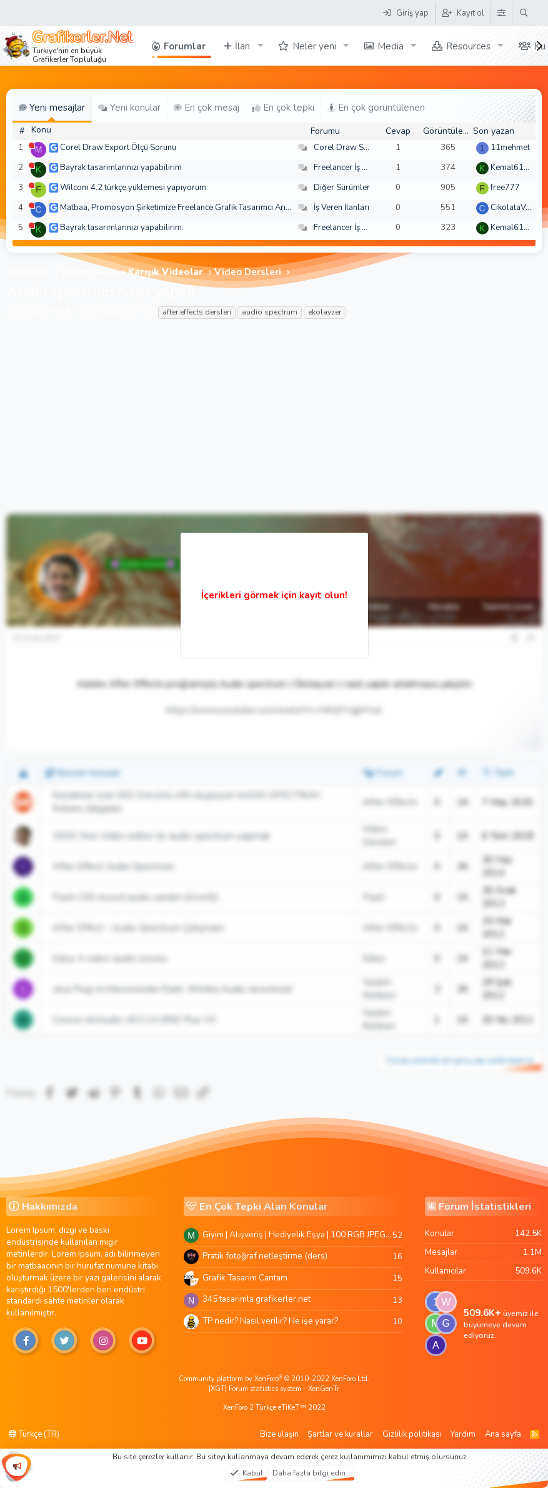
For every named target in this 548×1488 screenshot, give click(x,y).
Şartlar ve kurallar (340, 1434)
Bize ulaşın (279, 1434)
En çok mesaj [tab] (206, 107)
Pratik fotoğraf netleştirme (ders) (264, 1256)
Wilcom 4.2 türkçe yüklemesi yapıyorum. (134, 187)
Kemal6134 (512, 167)
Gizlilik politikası (412, 1434)
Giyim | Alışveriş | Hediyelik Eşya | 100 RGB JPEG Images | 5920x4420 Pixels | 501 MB (297, 1234)
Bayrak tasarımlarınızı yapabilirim (121, 167)
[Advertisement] (274, 420)
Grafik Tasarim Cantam (244, 1278)
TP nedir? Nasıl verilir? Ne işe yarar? (270, 1321)
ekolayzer (324, 312)
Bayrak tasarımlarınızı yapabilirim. (122, 227)
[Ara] (524, 13)
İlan (242, 46)
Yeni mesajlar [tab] (52, 107)
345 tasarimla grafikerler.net (256, 1299)
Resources (468, 46)
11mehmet (510, 147)
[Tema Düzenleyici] (501, 13)
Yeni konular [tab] (129, 107)
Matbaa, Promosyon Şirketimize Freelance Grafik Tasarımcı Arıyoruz (183, 207)
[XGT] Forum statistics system (274, 1389)
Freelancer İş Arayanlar (356, 167)
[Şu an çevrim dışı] (31, 145)
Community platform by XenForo (274, 1379)
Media (390, 46)
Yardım (463, 1434)
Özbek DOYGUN (44, 312)
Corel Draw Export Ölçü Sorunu (118, 147)
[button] (260, 46)
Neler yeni (314, 46)
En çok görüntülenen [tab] (376, 107)
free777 (505, 187)
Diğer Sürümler (342, 187)
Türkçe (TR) (34, 1434)
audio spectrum (269, 312)
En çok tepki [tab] (283, 107)
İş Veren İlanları (341, 207)
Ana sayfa (503, 1434)
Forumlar (185, 46)
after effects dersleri (196, 312)
